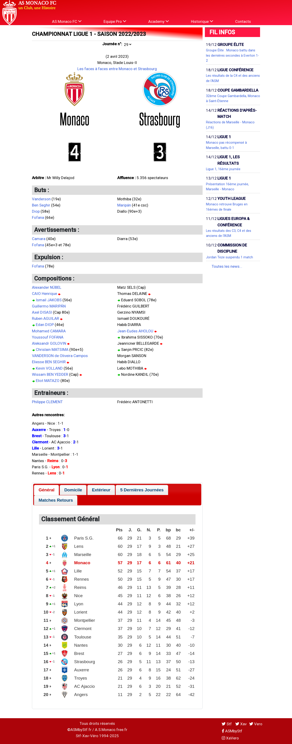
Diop (36, 211)
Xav (241, 724)
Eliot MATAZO (48, 380)
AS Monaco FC (66, 21)
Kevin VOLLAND (49, 368)
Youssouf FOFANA (47, 337)
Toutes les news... (227, 266)
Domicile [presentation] (73, 489)
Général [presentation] (47, 489)
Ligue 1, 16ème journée (223, 169)
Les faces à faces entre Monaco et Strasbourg (117, 68)
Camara (38, 238)
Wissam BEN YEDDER (50, 374)
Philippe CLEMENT (47, 402)
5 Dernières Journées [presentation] (142, 489)
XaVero (230, 738)
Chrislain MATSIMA (52, 349)
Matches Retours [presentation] (56, 500)
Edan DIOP (45, 324)
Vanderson (41, 199)
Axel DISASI (42, 312)
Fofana (38, 217)
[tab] (46, 490)
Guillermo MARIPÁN (49, 306)
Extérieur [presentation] (101, 489)
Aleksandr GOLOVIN (49, 343)
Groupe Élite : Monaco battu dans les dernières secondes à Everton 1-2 (232, 55)
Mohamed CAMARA (49, 331)
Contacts (243, 21)
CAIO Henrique (44, 293)
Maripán (124, 205)
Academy (158, 21)
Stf (227, 724)
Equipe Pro (115, 21)
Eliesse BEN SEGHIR (49, 362)
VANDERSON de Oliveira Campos (60, 355)
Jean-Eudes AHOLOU (135, 331)
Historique (202, 21)
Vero (255, 724)
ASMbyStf (232, 731)
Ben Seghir (41, 205)
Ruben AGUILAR (45, 318)
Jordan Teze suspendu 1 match (229, 257)
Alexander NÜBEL (46, 287)
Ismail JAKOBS (49, 300)
